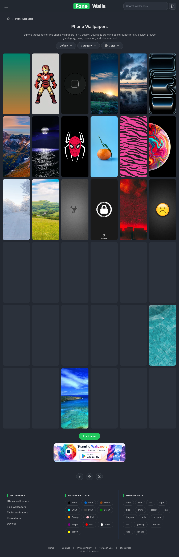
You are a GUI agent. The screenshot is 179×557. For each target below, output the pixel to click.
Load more (89, 436)
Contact (66, 548)
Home (51, 548)
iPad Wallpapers (16, 506)
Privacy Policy (84, 548)
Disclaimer (125, 548)
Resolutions (14, 518)
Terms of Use (106, 548)
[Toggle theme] (172, 6)
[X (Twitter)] (99, 476)
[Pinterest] (89, 476)
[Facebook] (79, 476)
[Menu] (6, 6)
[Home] (8, 18)
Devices (11, 523)
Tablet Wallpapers (17, 512)
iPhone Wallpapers (18, 501)
